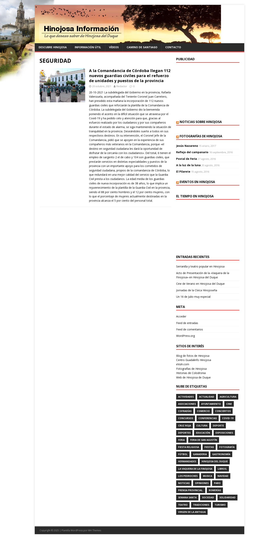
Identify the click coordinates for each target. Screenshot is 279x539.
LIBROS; (222, 468)
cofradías (184, 411)
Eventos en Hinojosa (197, 182)
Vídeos (114, 47)
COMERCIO (203, 411)
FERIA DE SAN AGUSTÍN (203, 440)
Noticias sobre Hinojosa (201, 122)
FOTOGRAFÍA (227, 447)
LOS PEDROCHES (188, 476)
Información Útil (88, 47)
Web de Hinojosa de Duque (193, 377)
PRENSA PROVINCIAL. (190, 490)
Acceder (181, 316)
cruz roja (184, 425)
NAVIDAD (222, 476)
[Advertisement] (207, 91)
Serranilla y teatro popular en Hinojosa (200, 266)
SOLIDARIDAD (227, 497)
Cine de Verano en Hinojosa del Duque (200, 283)
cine (229, 404)
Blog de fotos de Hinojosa (192, 356)
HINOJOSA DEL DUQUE (215, 461)
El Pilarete (183, 171)
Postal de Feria (186, 159)
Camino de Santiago (142, 47)
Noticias (184, 483)
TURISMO (220, 504)
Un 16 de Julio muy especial (193, 296)
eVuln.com (182, 364)
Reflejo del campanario (192, 152)
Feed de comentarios (189, 329)
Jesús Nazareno (187, 146)
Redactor (121, 86)
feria (181, 440)
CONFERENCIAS (207, 418)
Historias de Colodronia (191, 373)
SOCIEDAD (208, 497)
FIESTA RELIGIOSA (188, 447)
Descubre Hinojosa (53, 47)
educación (203, 432)
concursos (185, 418)
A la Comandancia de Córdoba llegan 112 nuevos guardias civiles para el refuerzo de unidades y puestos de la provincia (129, 75)
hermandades (187, 461)
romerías (215, 490)
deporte (218, 425)
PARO (217, 483)
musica (207, 476)
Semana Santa (187, 497)
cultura (201, 425)
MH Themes (94, 530)
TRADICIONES (201, 504)
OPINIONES (202, 483)
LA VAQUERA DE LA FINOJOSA (195, 468)
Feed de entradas (187, 323)
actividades (186, 396)
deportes (184, 432)
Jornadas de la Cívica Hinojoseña (196, 290)
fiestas (209, 447)
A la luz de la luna (188, 165)
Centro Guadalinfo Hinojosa (193, 360)
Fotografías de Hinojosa (201, 136)
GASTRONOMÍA (221, 454)
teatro (183, 504)
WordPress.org (185, 336)
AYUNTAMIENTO (211, 404)
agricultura (228, 396)
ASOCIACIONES (187, 404)
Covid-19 (227, 418)
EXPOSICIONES (224, 432)
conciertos (223, 411)
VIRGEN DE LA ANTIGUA (192, 512)
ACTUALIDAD (206, 396)
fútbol (183, 454)
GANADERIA (200, 454)
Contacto (173, 47)
